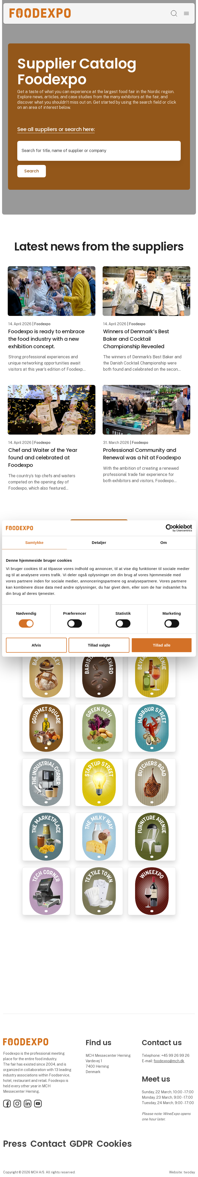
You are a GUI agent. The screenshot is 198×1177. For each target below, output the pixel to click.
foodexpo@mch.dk (169, 1061)
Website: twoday (182, 1172)
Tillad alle (161, 645)
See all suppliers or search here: (56, 129)
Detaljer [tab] (99, 542)
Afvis (36, 645)
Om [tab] (163, 542)
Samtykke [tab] (34, 542)
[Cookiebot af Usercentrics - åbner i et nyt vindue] (169, 528)
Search (31, 171)
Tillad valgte (99, 645)
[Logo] (40, 13)
